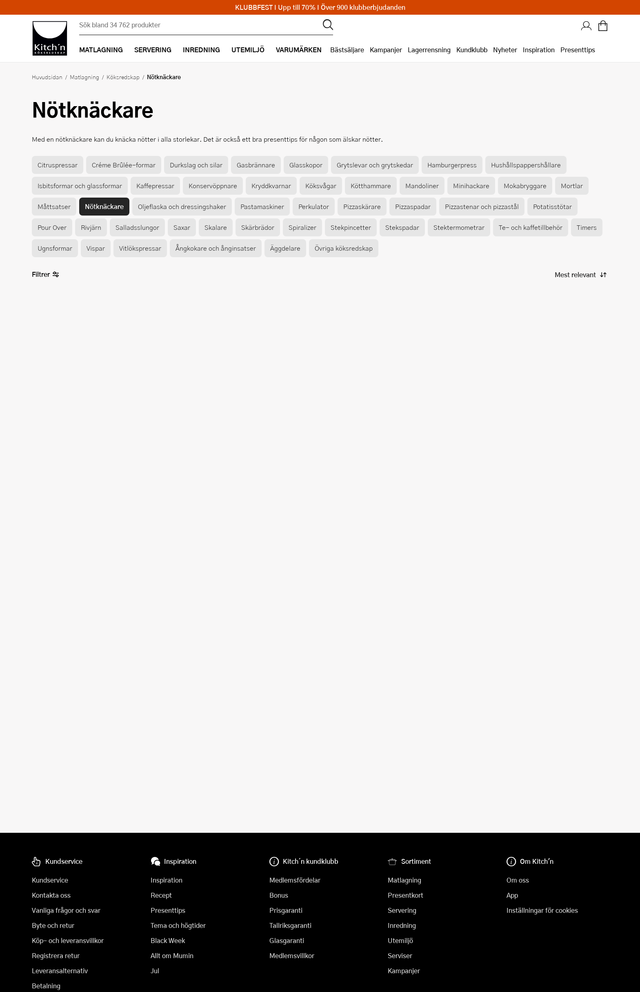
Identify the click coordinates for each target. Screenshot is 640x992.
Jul (155, 970)
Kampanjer (386, 49)
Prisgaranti (285, 910)
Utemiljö (400, 940)
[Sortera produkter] (580, 275)
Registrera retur (56, 955)
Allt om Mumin (172, 955)
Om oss (518, 880)
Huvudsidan (47, 77)
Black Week (168, 940)
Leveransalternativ (60, 970)
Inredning (402, 925)
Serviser (400, 955)
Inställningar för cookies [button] (542, 910)
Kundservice (50, 880)
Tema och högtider (178, 925)
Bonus (278, 895)
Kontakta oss (51, 895)
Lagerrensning (429, 49)
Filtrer (45, 274)
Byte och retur (53, 925)
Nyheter (505, 49)
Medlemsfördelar (294, 880)
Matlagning (84, 77)
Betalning (46, 985)
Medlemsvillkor (291, 955)
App (512, 895)
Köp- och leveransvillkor (68, 940)
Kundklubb (471, 49)
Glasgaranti (286, 940)
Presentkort (405, 895)
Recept (161, 895)
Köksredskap (123, 77)
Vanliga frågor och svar (66, 910)
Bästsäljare (347, 49)
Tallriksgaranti (290, 925)
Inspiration (539, 49)
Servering (402, 910)
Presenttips (577, 49)
